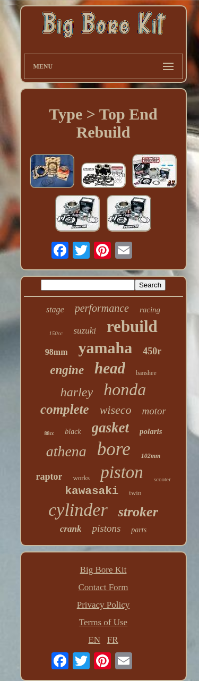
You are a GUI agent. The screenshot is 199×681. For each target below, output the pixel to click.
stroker (138, 512)
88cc (49, 433)
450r (152, 351)
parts (138, 530)
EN (94, 640)
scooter (162, 479)
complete (64, 409)
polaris (151, 431)
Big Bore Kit (103, 570)
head (109, 368)
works (81, 478)
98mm (56, 351)
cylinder (77, 510)
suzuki (84, 331)
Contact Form (103, 587)
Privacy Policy (103, 605)
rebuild (132, 326)
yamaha (105, 347)
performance (102, 308)
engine (67, 370)
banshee (146, 373)
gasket (110, 428)
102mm (151, 455)
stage (55, 309)
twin (135, 493)
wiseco (116, 409)
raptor (49, 476)
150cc (56, 333)
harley (76, 392)
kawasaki (92, 491)
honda (124, 389)
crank (71, 529)
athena (66, 451)
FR (112, 640)
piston (121, 472)
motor (154, 410)
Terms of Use (103, 622)
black (73, 432)
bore (114, 449)
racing (150, 309)
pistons (106, 528)
